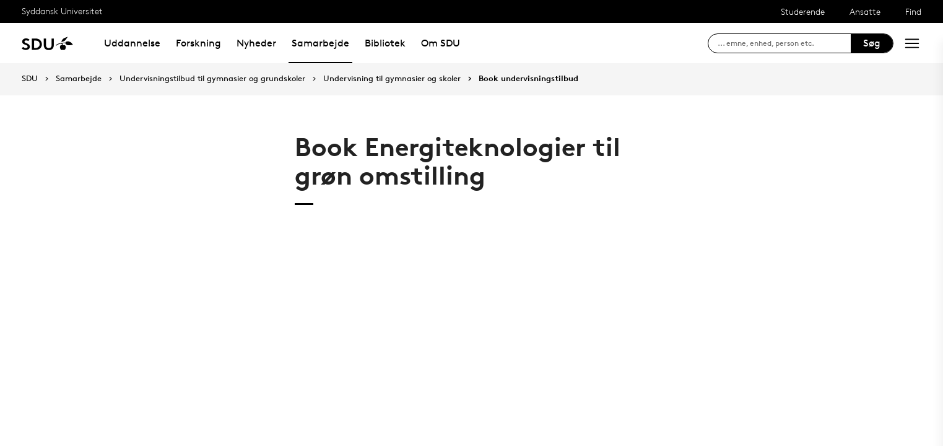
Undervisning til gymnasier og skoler (392, 78)
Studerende (803, 11)
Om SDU (440, 43)
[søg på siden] (784, 43)
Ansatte (865, 11)
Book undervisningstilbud (528, 78)
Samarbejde (320, 43)
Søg (871, 43)
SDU (30, 78)
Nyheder (256, 43)
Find (913, 11)
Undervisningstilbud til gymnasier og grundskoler (212, 78)
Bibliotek (385, 43)
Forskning (198, 43)
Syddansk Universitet (62, 11)
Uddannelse (132, 43)
